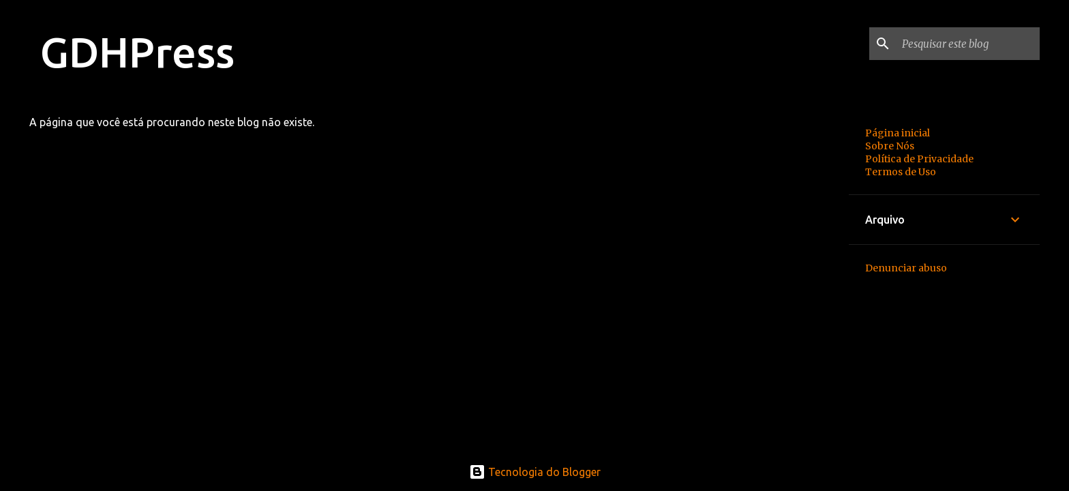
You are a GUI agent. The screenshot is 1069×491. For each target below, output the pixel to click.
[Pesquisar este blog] (968, 43)
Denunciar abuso (906, 268)
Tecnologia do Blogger (535, 472)
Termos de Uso (900, 172)
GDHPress (137, 52)
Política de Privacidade (919, 159)
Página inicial (897, 133)
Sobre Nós (889, 146)
